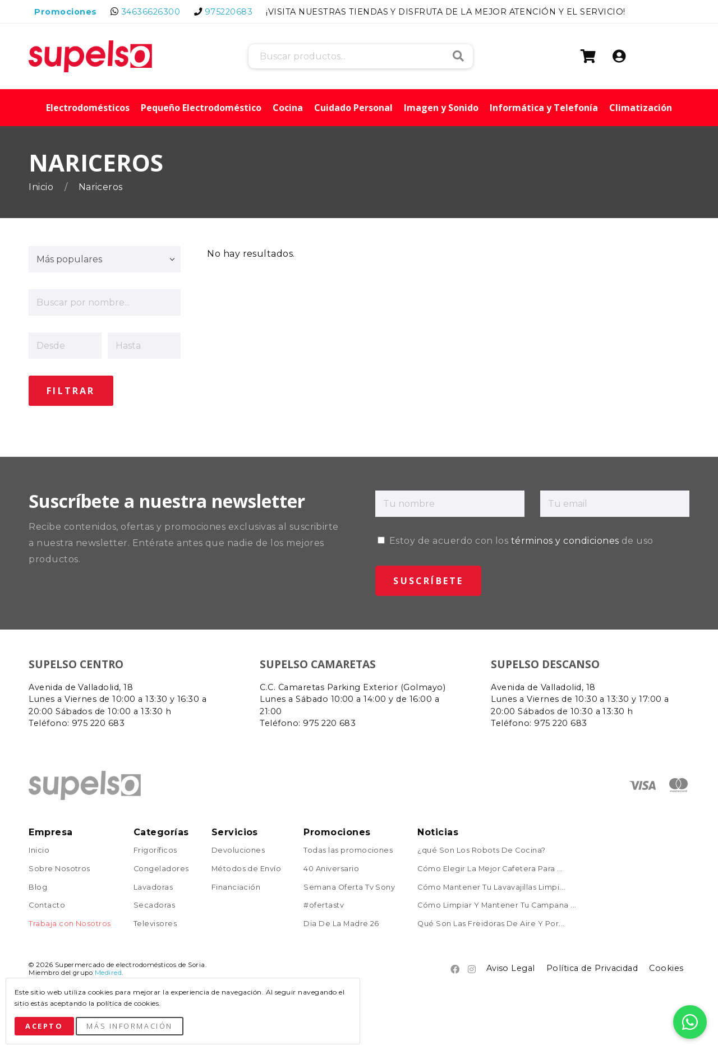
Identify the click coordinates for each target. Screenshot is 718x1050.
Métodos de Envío (246, 868)
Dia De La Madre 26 (341, 923)
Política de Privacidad (592, 967)
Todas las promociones (348, 849)
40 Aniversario (331, 868)
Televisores (155, 923)
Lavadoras (153, 886)
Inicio (42, 187)
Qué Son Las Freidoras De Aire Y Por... (490, 923)
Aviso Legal (510, 967)
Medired (108, 971)
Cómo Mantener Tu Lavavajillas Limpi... (491, 886)
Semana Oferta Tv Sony (349, 886)
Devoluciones (238, 849)
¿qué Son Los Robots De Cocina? (481, 849)
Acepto (44, 1026)
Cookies (666, 967)
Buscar (458, 56)
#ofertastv (323, 904)
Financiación (236, 886)
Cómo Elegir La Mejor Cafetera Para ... (490, 868)
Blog (38, 886)
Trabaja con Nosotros (70, 923)
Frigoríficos (155, 849)
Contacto (47, 904)
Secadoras (154, 904)
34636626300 (150, 12)
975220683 (228, 12)
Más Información (129, 1026)
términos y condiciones (565, 539)
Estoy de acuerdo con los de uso (515, 539)
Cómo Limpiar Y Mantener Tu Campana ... (496, 904)
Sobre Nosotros (59, 868)
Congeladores (161, 868)
